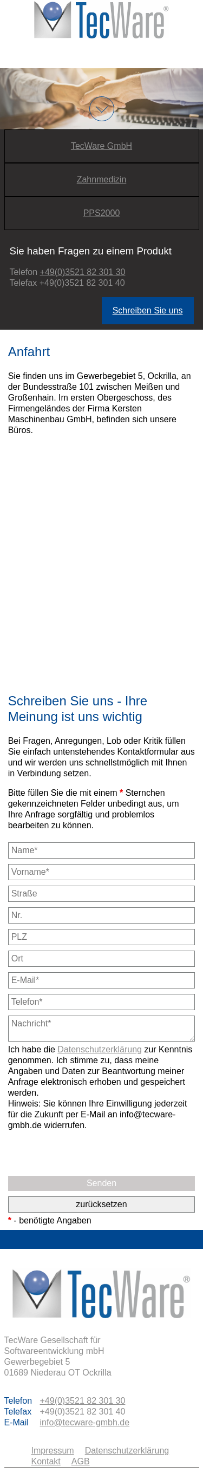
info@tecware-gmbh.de (85, 1422)
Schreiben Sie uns (148, 310)
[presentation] (90, 1152)
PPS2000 (101, 213)
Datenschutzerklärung (99, 1049)
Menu (101, 53)
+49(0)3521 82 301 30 (83, 272)
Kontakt (46, 1461)
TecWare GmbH (101, 145)
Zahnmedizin (102, 179)
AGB (80, 1461)
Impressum (52, 1450)
